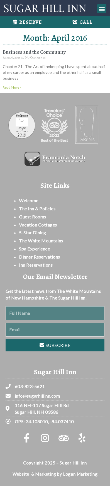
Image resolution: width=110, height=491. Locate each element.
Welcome (29, 200)
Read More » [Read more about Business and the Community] (12, 87)
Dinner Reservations (39, 256)
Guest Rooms (32, 216)
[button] (101, 8)
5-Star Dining (32, 232)
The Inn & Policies (37, 208)
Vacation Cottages (38, 224)
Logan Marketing (80, 474)
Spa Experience (34, 248)
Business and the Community (34, 52)
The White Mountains (41, 240)
